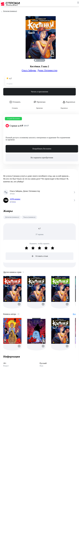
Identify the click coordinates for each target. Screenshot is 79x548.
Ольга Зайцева (29, 70)
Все (74, 314)
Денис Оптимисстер (47, 70)
